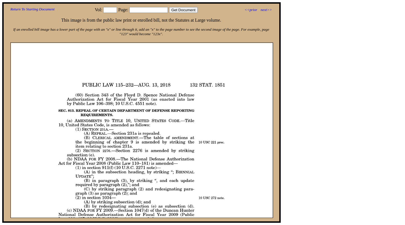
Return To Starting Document (32, 9)
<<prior (250, 10)
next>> (266, 10)
